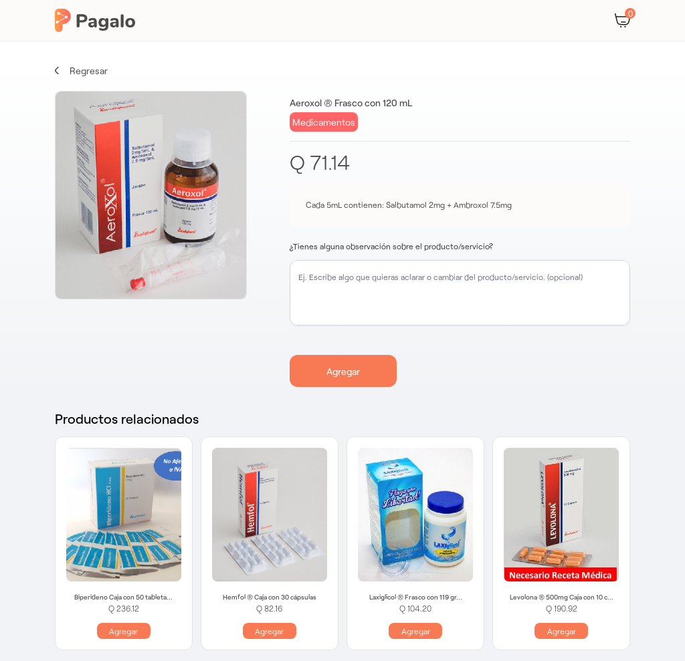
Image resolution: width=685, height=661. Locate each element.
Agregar (343, 371)
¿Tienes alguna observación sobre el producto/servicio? (391, 246)
